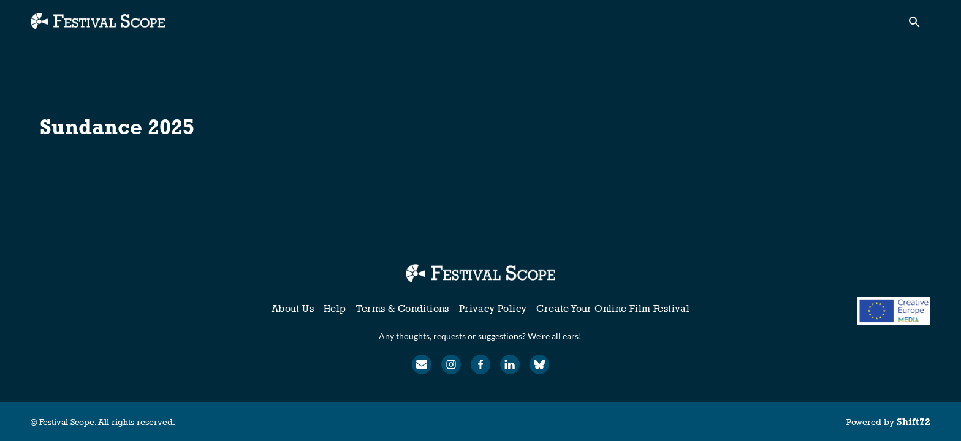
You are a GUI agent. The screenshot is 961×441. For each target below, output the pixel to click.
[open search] (919, 25)
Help (335, 308)
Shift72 (913, 422)
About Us (293, 308)
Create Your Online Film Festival (612, 308)
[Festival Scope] (480, 273)
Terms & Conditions (402, 308)
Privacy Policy (493, 308)
